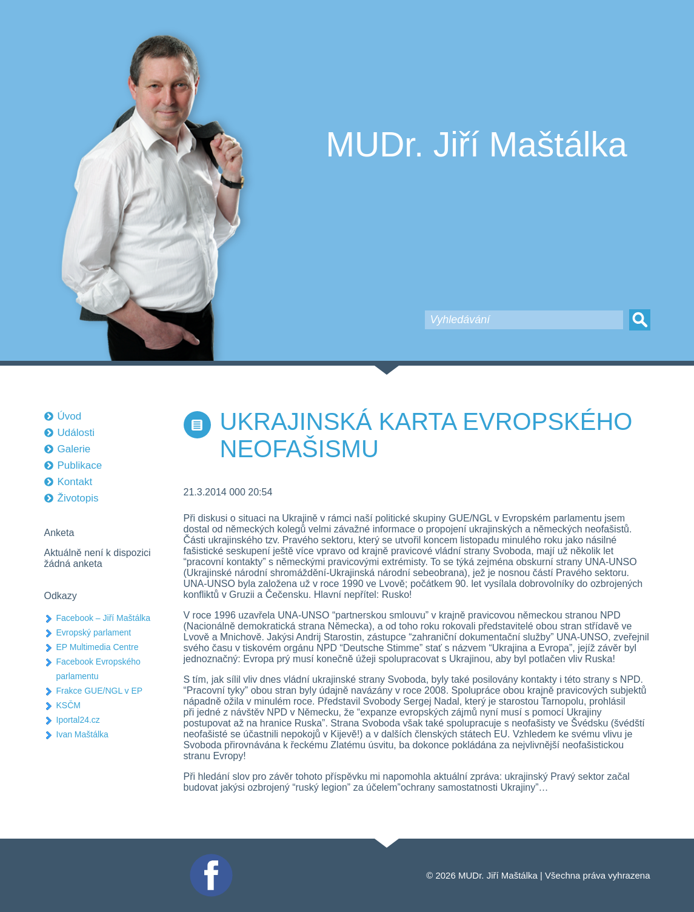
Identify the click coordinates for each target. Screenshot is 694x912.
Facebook (210, 859)
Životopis (78, 498)
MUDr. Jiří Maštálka (476, 144)
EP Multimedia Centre (97, 647)
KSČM (68, 705)
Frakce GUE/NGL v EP (99, 691)
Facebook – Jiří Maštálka (103, 618)
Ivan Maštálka (82, 734)
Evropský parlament (94, 632)
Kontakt (75, 482)
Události (76, 432)
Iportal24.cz (78, 720)
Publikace (80, 465)
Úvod (70, 416)
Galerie (74, 449)
